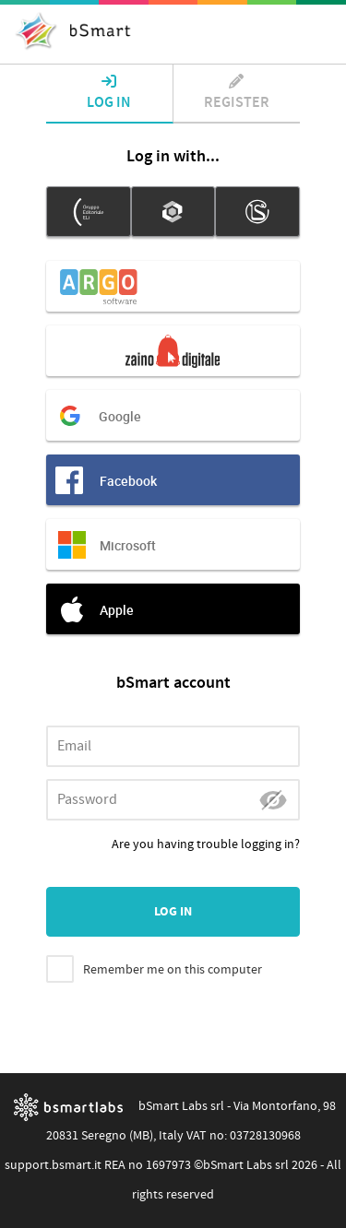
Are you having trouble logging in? (206, 844)
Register (237, 93)
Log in (109, 93)
